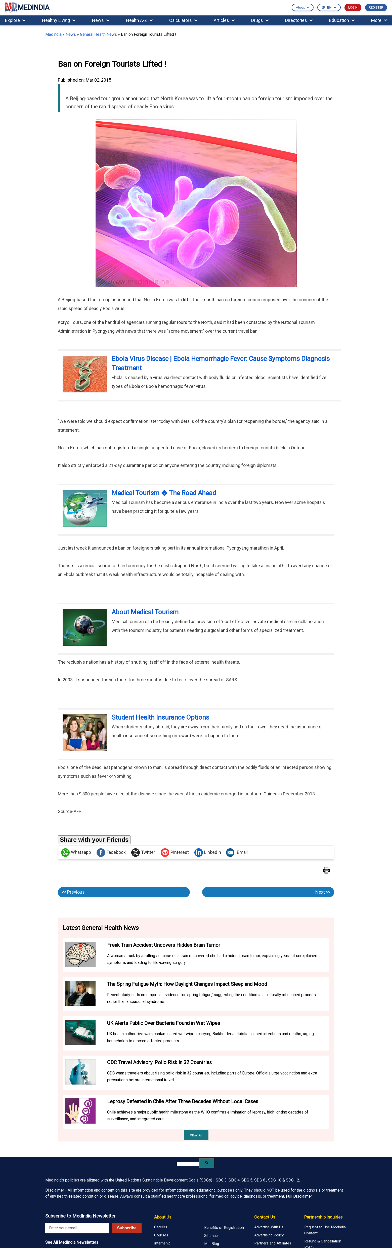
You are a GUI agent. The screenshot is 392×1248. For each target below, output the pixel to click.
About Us (162, 1217)
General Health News (98, 34)
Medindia (53, 34)
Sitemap (211, 1235)
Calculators (183, 20)
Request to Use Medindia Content (325, 1230)
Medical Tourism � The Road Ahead (164, 493)
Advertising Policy (269, 1235)
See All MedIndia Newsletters (71, 1242)
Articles (224, 20)
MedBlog (211, 1243)
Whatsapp (76, 852)
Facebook (111, 852)
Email (237, 852)
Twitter (143, 852)
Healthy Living (58, 20)
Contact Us (264, 1217)
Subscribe (126, 1228)
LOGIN (353, 7)
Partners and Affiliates (272, 1243)
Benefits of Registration (224, 1227)
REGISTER (376, 7)
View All (196, 1135)
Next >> (322, 892)
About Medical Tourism (145, 612)
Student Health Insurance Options (160, 717)
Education (342, 20)
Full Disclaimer (299, 1196)
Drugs (260, 20)
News (100, 20)
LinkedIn (207, 852)
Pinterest (175, 852)
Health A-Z (139, 20)
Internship (162, 1243)
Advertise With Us (268, 1227)
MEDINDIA (27, 8)
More (379, 20)
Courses (161, 1235)
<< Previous (73, 892)
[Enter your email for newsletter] (77, 1228)
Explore (15, 20)
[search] (188, 1164)
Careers (160, 1227)
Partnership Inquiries (323, 1217)
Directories (299, 20)
